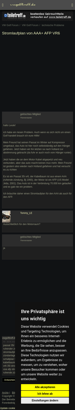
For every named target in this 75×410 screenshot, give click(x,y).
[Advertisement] (37, 74)
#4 (4, 342)
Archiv (5, 392)
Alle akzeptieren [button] (45, 387)
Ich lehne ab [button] (45, 393)
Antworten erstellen (14, 380)
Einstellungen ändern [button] (45, 400)
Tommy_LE (26, 213)
